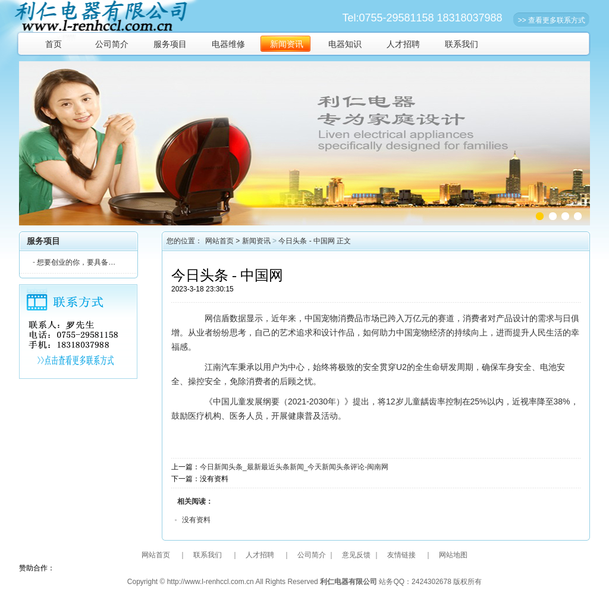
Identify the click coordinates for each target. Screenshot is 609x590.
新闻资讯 (286, 44)
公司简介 (111, 44)
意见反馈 (356, 555)
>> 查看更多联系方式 (551, 20)
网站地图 (453, 555)
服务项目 (170, 44)
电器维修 (228, 44)
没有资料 (196, 520)
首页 (53, 44)
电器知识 (345, 44)
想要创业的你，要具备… (74, 262)
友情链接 (401, 555)
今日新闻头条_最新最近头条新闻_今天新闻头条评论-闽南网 (294, 467)
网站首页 (219, 241)
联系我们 (461, 44)
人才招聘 (403, 44)
